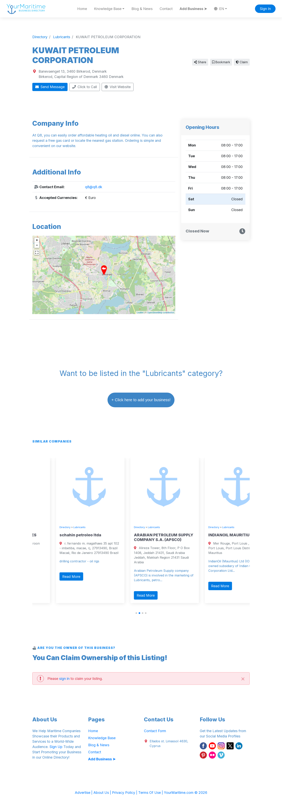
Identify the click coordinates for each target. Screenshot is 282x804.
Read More (48, 572)
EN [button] (219, 9)
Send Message (50, 87)
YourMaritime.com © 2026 (185, 792)
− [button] (37, 245)
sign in (64, 679)
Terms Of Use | (151, 792)
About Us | (102, 792)
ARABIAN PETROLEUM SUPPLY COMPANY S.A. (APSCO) (214, 537)
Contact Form (155, 731)
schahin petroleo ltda (131, 535)
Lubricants (56, 527)
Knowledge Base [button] (107, 9)
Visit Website (118, 87)
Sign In (265, 9)
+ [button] (37, 240)
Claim (242, 62)
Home (82, 9)
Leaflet (140, 312)
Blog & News (142, 9)
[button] (136, 613)
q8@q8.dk (93, 187)
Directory (41, 527)
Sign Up (56, 747)
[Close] (242, 678)
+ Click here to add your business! (141, 400)
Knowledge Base (102, 738)
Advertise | (84, 792)
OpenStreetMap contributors (160, 312)
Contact (166, 9)
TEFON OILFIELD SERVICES (61, 535)
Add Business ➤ (193, 9)
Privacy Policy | (125, 792)
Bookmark (221, 62)
